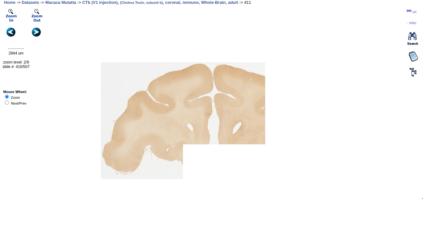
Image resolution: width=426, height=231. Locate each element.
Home (9, 2)
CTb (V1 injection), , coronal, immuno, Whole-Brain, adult (160, 2)
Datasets (30, 2)
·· (411, 23)
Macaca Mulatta (60, 2)
